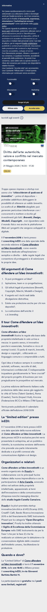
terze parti (6, 31)
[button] (44, 4)
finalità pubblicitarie (29, 43)
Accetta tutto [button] (34, 108)
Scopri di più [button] (23, 102)
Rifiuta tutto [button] (13, 108)
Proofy (5, 505)
